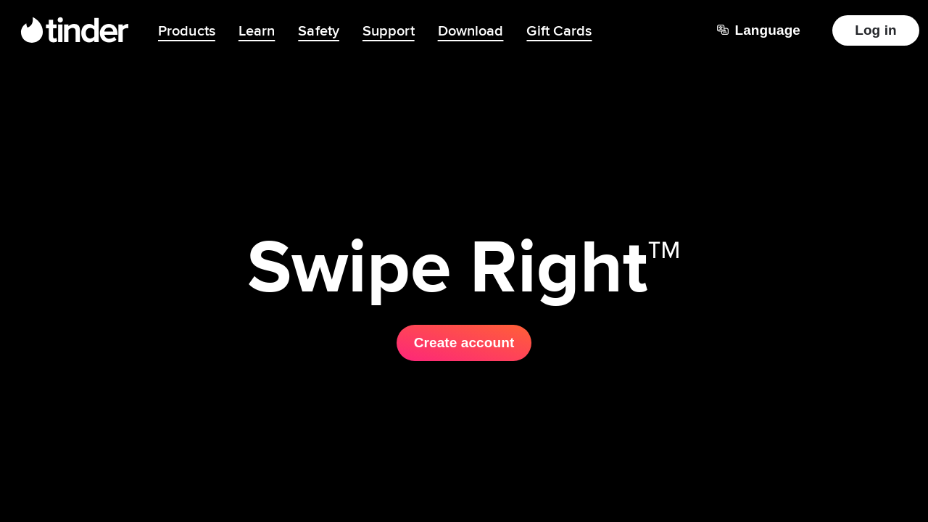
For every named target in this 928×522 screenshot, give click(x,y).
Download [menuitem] (471, 30)
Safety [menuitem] (318, 30)
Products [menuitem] (186, 30)
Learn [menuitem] (257, 30)
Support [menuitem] (388, 30)
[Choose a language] (759, 30)
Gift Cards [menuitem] (559, 30)
